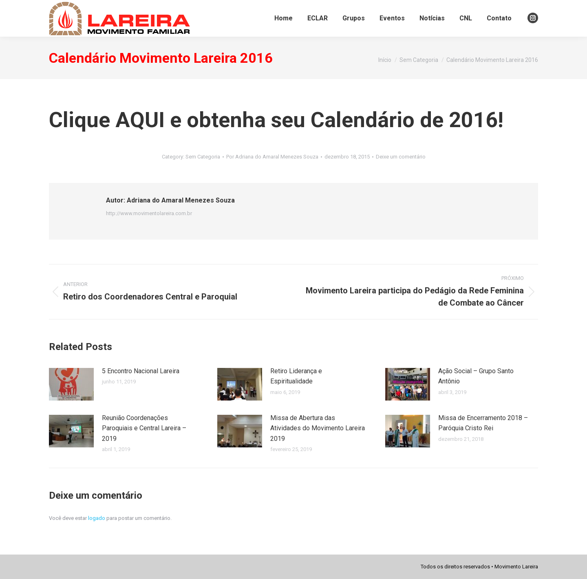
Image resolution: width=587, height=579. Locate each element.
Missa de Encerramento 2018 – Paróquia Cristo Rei (483, 423)
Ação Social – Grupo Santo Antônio (476, 376)
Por (272, 157)
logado (96, 518)
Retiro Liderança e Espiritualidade (296, 376)
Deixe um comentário (401, 157)
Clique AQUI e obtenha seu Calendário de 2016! (276, 120)
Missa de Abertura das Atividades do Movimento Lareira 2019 (317, 428)
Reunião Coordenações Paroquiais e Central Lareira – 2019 (144, 428)
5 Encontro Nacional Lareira (140, 371)
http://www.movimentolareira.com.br (149, 213)
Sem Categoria (202, 157)
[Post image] (71, 384)
